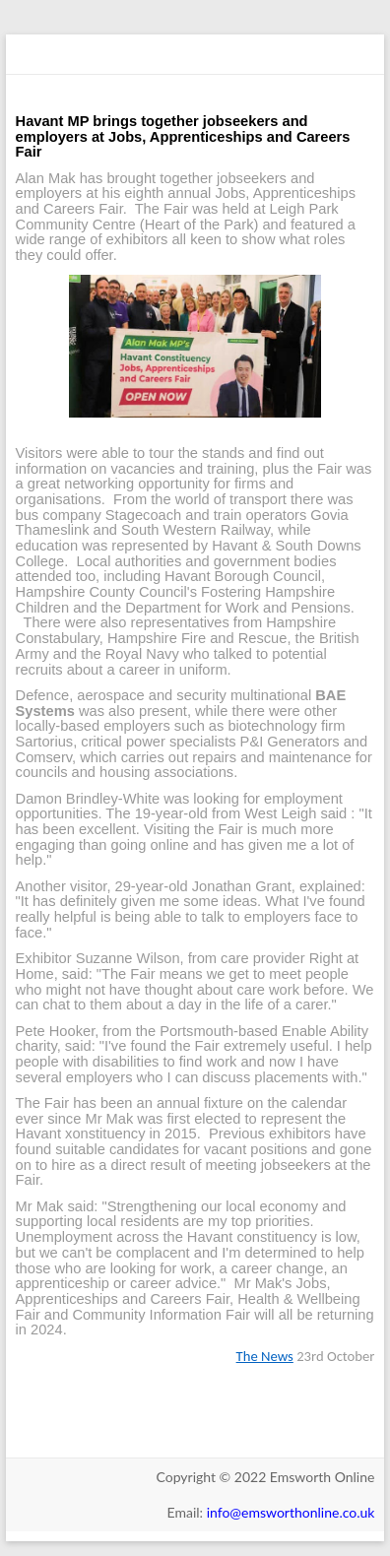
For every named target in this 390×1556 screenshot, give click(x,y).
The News (264, 1356)
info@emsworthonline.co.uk (291, 1512)
